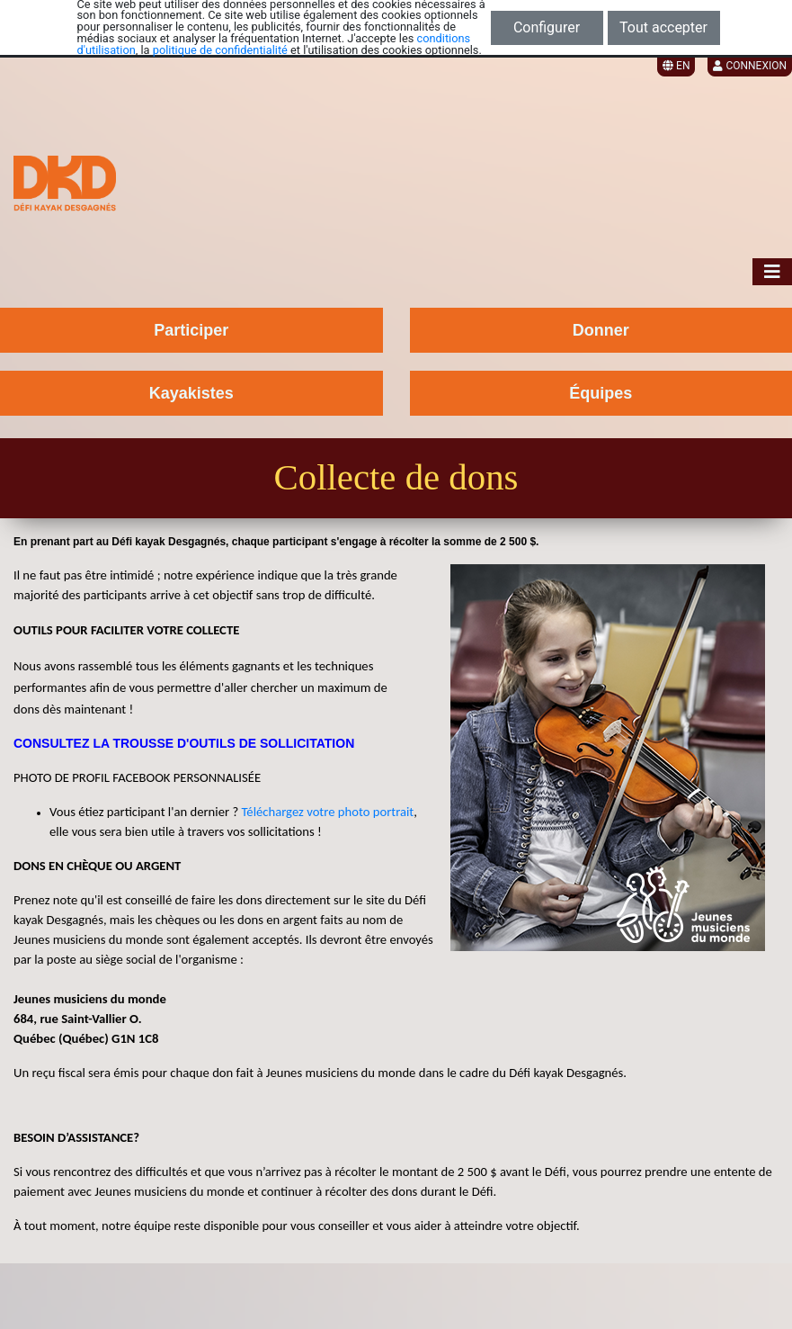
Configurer (546, 27)
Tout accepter (663, 27)
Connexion (750, 65)
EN (676, 65)
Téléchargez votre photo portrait (326, 812)
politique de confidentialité (220, 50)
